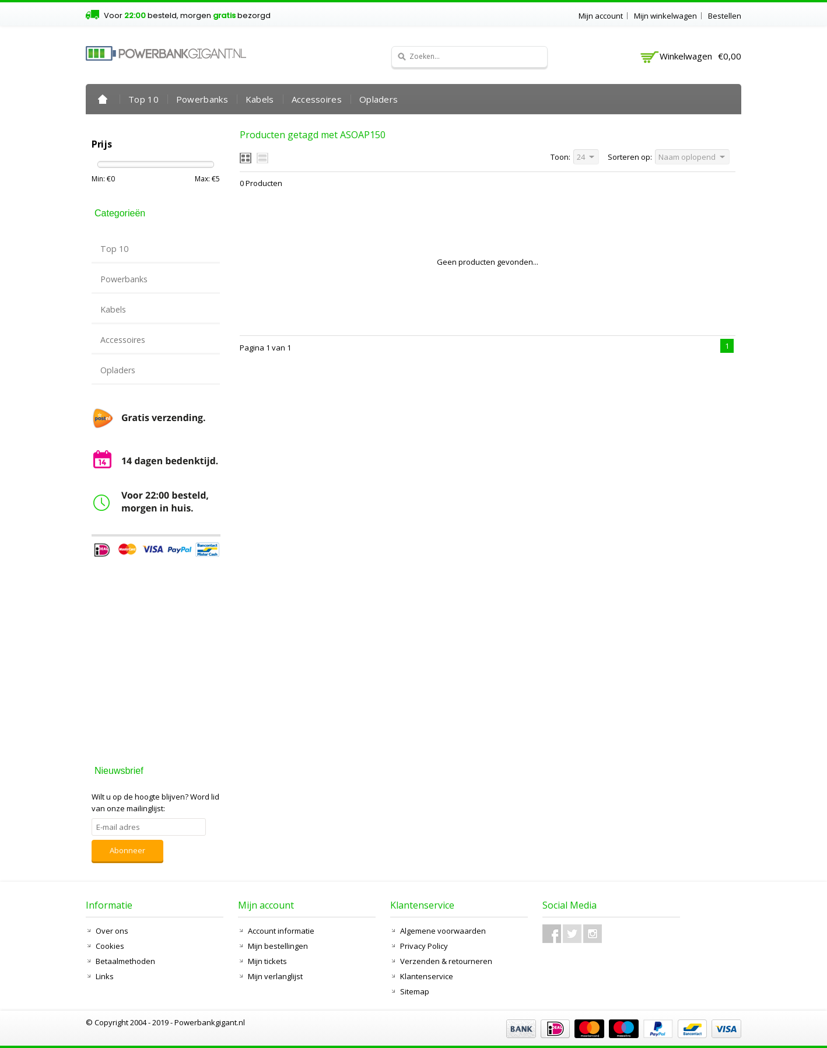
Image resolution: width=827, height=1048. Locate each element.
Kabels (260, 99)
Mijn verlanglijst (275, 976)
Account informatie (281, 931)
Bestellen (724, 15)
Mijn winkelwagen (665, 15)
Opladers (378, 99)
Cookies (110, 946)
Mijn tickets (267, 961)
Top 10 (143, 99)
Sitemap (414, 991)
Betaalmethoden (125, 961)
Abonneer (127, 850)
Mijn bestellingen (278, 946)
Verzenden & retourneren (446, 961)
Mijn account (601, 15)
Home (103, 99)
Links (105, 976)
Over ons (112, 931)
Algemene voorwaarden (443, 931)
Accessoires (317, 99)
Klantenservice (426, 976)
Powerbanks (202, 99)
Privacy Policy (424, 946)
